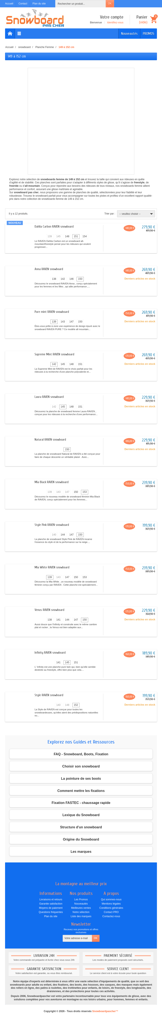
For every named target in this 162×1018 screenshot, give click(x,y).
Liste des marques (81, 916)
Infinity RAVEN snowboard (50, 652)
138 (54, 278)
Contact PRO (111, 912)
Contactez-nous (111, 916)
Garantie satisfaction (50, 903)
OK (110, 3)
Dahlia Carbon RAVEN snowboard (54, 226)
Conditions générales (111, 907)
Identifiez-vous (115, 22)
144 (63, 534)
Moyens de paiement (50, 907)
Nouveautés (129, 34)
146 (71, 278)
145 (58, 236)
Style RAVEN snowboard (49, 695)
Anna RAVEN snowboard (49, 269)
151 (76, 236)
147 (71, 321)
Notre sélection (81, 912)
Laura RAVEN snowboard (49, 397)
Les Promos (81, 899)
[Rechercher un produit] (80, 3)
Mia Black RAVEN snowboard (52, 482)
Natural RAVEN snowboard (50, 439)
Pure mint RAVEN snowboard (52, 312)
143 (63, 321)
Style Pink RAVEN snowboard (52, 525)
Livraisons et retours (50, 899)
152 (76, 705)
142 (63, 278)
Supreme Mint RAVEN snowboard (54, 354)
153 (84, 491)
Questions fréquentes (51, 912)
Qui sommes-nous (111, 899)
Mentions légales (111, 903)
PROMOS (148, 34)
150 (80, 278)
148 (67, 236)
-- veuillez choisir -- (136, 214)
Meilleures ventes (81, 907)
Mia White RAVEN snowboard (52, 567)
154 (84, 236)
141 (58, 619)
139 (50, 236)
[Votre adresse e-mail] (77, 938)
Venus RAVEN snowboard (49, 610)
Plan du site (50, 916)
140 (54, 534)
